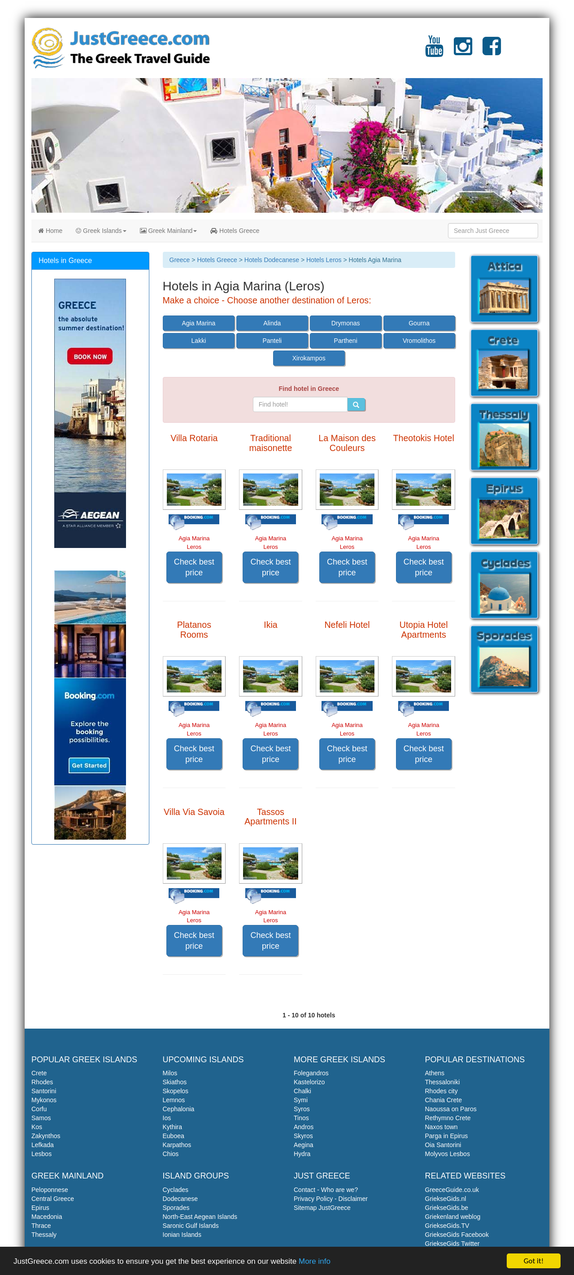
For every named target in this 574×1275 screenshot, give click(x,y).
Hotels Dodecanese (271, 259)
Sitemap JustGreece (322, 1207)
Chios (171, 1153)
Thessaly (44, 1234)
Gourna (419, 323)
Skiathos (175, 1082)
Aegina (303, 1144)
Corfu (39, 1109)
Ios (167, 1118)
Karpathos (177, 1144)
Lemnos (174, 1100)
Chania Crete (443, 1100)
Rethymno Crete (448, 1118)
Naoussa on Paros (451, 1109)
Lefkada (42, 1144)
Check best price (194, 567)
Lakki (198, 340)
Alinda (272, 323)
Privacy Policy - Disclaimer (331, 1198)
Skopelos (176, 1091)
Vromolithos (419, 340)
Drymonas (345, 323)
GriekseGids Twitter (452, 1243)
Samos (41, 1118)
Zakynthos (46, 1135)
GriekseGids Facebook (457, 1234)
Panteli (272, 340)
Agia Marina (199, 323)
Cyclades (176, 1189)
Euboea (173, 1135)
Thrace (41, 1225)
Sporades (176, 1207)
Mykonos (44, 1100)
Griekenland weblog (453, 1216)
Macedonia (46, 1216)
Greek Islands (101, 230)
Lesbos (41, 1153)
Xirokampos (309, 358)
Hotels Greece (234, 230)
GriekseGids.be (446, 1207)
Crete (39, 1073)
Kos (36, 1126)
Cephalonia (179, 1109)
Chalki (302, 1091)
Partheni (345, 340)
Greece (180, 259)
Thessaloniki (442, 1082)
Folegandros (311, 1073)
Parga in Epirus (446, 1135)
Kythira (173, 1126)
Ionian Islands (182, 1234)
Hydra (302, 1153)
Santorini (43, 1091)
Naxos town (441, 1126)
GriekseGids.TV (447, 1225)
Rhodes (42, 1082)
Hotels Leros (324, 259)
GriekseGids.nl (445, 1198)
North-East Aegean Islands (200, 1216)
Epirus (40, 1207)
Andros (303, 1126)
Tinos (301, 1118)
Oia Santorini (443, 1144)
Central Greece (52, 1198)
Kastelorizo (309, 1082)
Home (50, 230)
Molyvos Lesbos (447, 1153)
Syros (302, 1109)
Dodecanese (180, 1198)
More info (314, 1261)
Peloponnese (49, 1189)
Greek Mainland (168, 230)
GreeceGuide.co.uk (452, 1189)
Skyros (303, 1135)
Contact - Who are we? (326, 1189)
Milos (170, 1073)
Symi (301, 1100)
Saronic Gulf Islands (191, 1225)
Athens (435, 1073)
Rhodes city (441, 1091)
